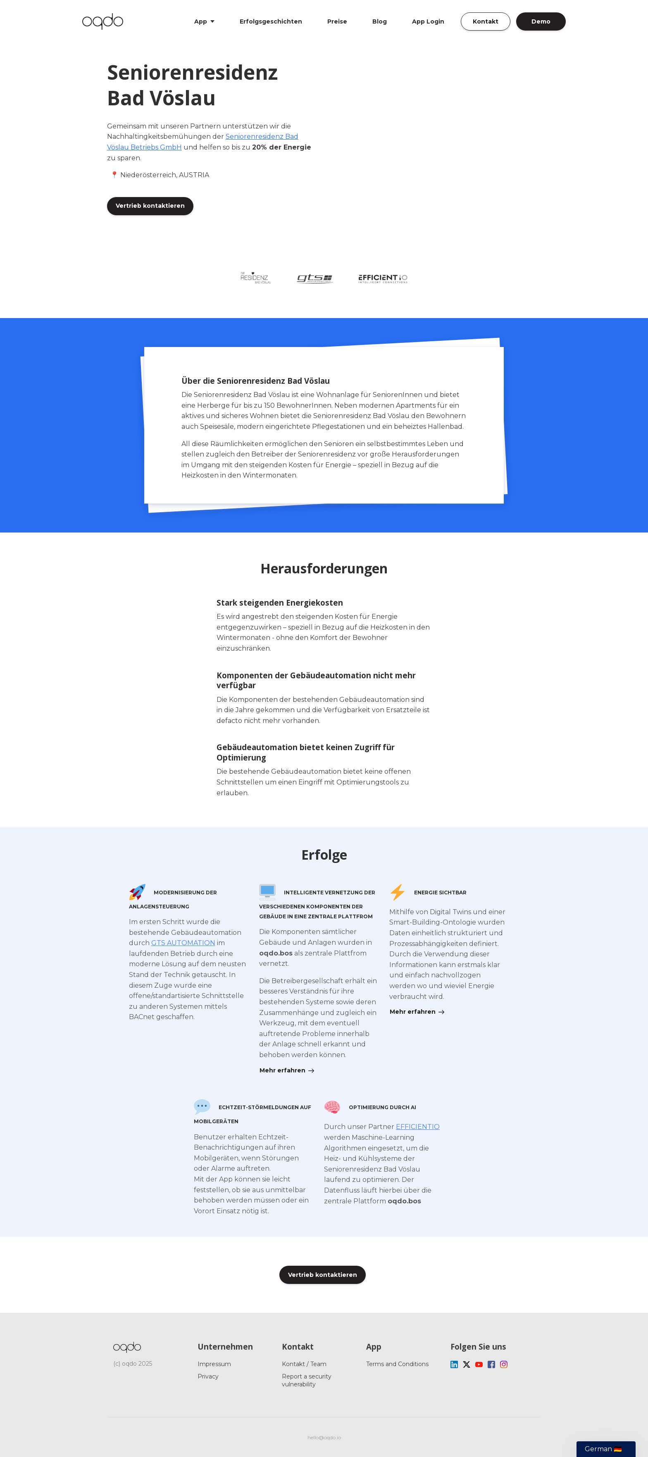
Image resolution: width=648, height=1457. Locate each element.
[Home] (104, 21)
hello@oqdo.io (324, 1437)
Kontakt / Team (304, 1364)
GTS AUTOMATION (183, 943)
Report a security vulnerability (306, 1380)
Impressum (214, 1364)
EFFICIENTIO (418, 1127)
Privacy (208, 1376)
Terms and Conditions (397, 1364)
